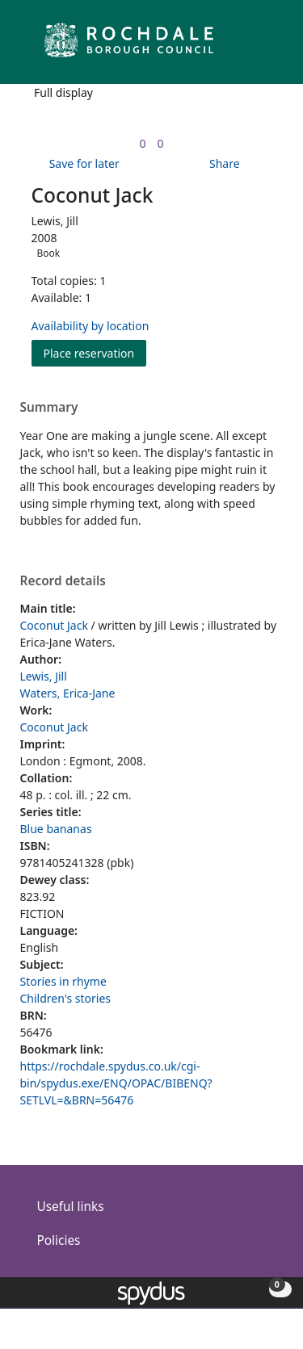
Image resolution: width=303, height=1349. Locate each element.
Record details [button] (63, 581)
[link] (142, 143)
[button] (246, 46)
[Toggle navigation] (266, 46)
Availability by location (90, 325)
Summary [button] (49, 407)
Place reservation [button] (95, 352)
